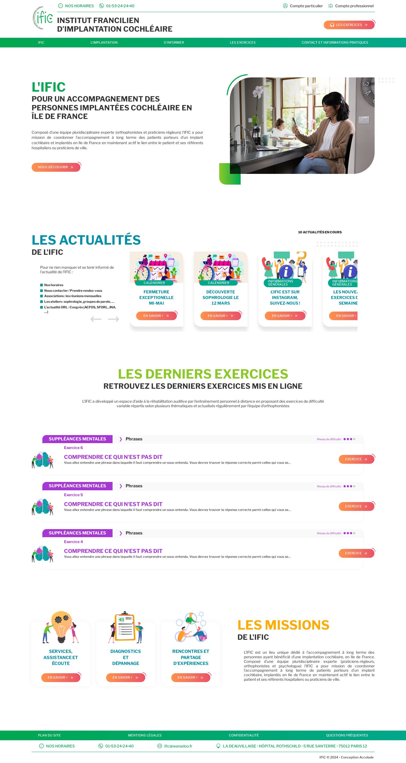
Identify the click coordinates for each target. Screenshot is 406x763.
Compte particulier (303, 5)
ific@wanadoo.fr (174, 746)
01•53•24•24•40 (116, 746)
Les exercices (243, 42)
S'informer (174, 42)
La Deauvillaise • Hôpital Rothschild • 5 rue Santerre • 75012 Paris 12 (291, 746)
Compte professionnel (351, 5)
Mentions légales (145, 735)
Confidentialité (244, 735)
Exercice (353, 459)
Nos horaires (57, 746)
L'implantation (104, 42)
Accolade (366, 757)
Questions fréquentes (347, 735)
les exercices (346, 25)
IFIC (41, 42)
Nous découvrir (53, 167)
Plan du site (49, 735)
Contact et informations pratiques (335, 42)
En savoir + (153, 316)
